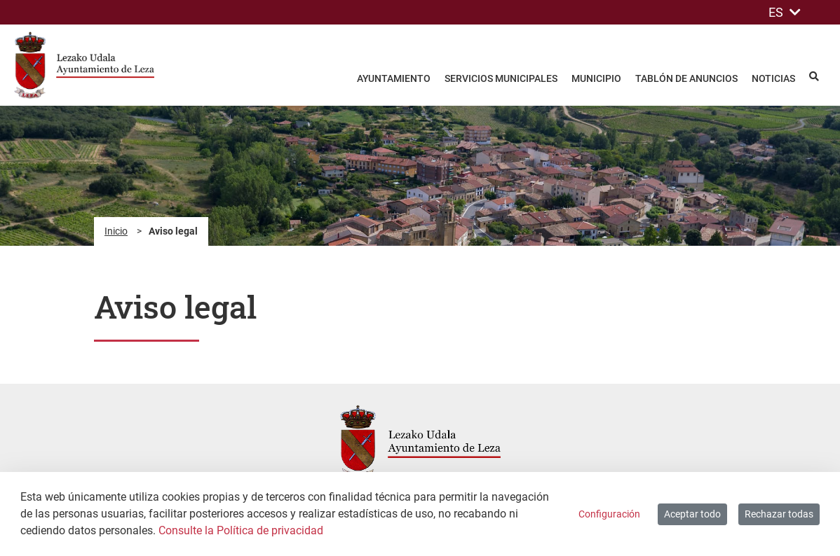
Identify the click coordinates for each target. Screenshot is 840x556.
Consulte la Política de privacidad (240, 530)
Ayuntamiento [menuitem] (394, 78)
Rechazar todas (779, 514)
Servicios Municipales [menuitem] (501, 78)
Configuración (609, 514)
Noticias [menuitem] (773, 78)
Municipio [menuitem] (596, 78)
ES (784, 12)
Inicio (116, 231)
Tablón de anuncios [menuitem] (686, 78)
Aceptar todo (692, 514)
